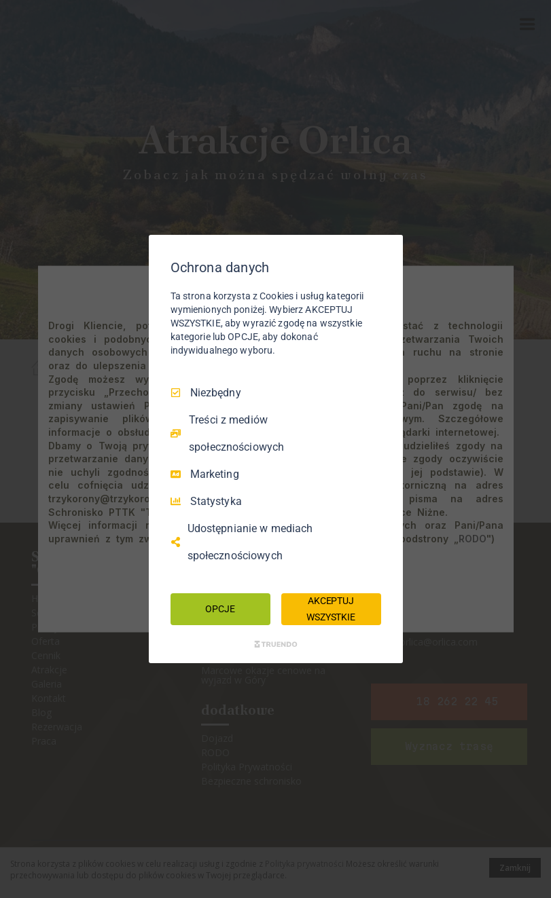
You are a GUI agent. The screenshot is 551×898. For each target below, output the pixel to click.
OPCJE (219, 608)
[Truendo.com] (276, 644)
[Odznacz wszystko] (386, 252)
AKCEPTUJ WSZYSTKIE (330, 608)
